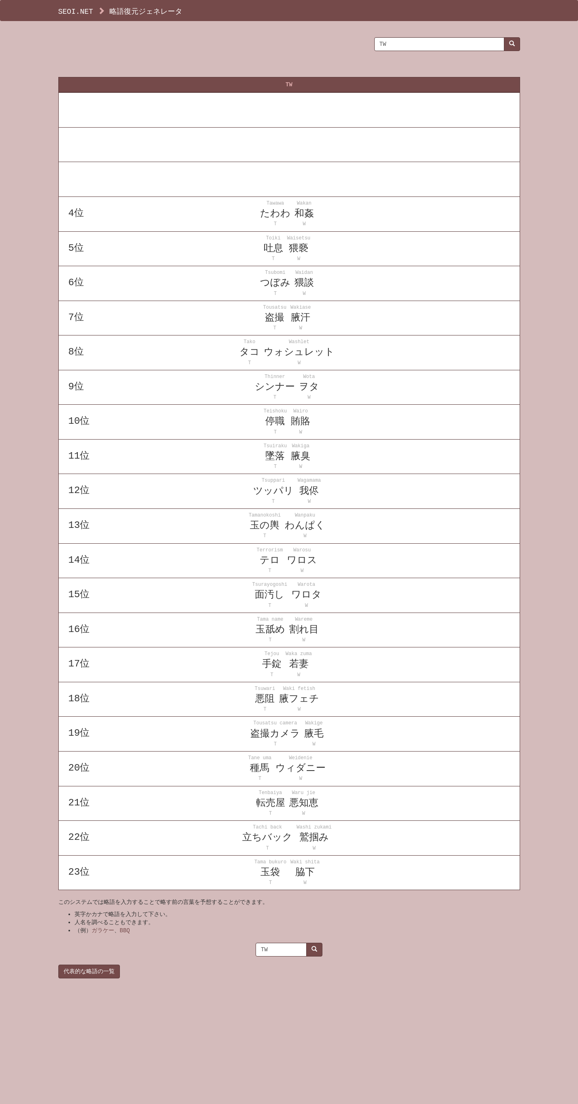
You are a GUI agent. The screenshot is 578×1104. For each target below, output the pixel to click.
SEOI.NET (75, 11)
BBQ (125, 930)
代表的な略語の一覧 (89, 971)
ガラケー (103, 930)
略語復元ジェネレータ (145, 11)
